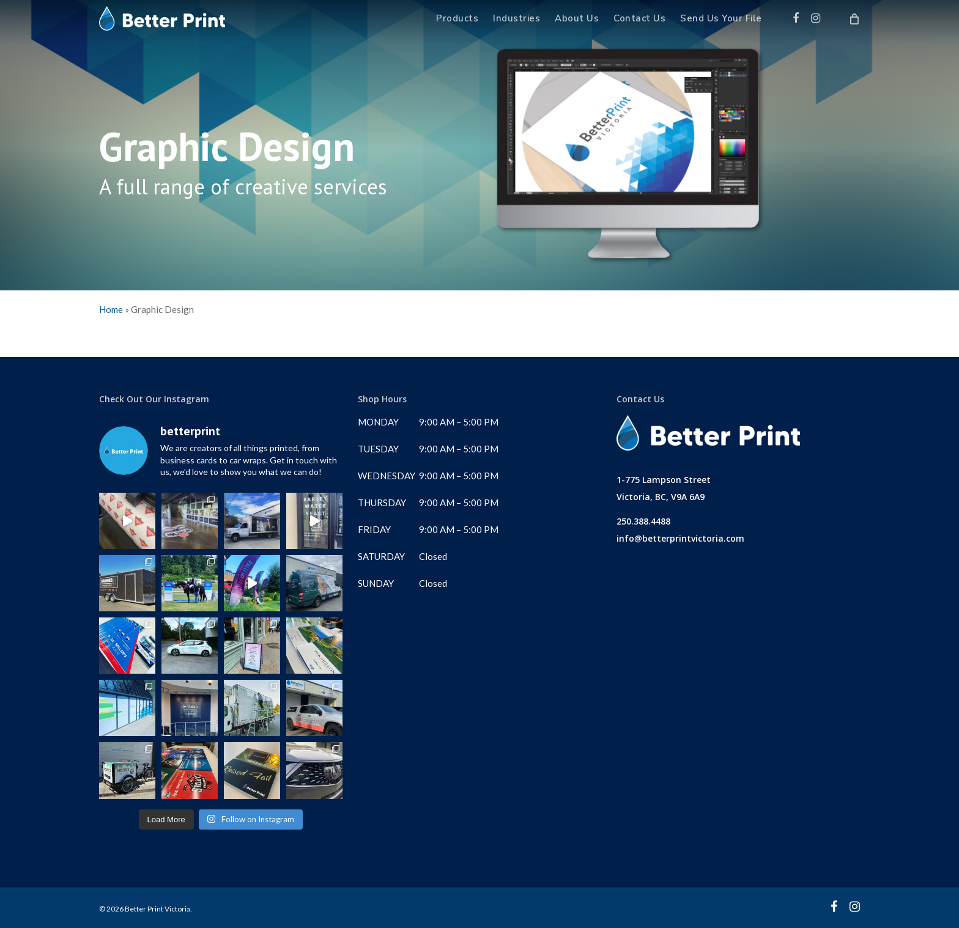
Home (111, 309)
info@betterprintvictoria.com (680, 538)
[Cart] (854, 18)
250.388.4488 (643, 521)
